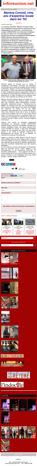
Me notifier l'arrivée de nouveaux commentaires (18, 206)
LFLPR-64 (5, 262)
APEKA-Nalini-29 (5, 335)
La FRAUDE (4, 395)
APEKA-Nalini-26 (14, 335)
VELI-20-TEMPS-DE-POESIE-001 (5, 307)
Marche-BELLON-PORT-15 (5, 321)
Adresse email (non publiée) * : (11, 182)
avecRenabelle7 (14, 276)
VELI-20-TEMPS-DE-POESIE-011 (14, 437)
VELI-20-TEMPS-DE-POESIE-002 (31, 437)
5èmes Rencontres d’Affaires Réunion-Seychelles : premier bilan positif (18, 232)
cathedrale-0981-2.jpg (14, 409)
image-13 (5, 350)
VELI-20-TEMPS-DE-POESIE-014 (14, 307)
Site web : (4, 188)
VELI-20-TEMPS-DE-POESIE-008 (22, 437)
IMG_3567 (5, 291)
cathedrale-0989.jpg (31, 409)
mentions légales (18, 454)
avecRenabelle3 (5, 276)
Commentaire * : (6, 193)
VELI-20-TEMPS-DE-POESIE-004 (5, 437)
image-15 (14, 350)
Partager (22, 169)
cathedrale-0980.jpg (5, 422)
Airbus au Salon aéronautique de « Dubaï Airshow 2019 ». (30, 232)
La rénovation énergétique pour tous (6, 232)
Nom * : (3, 177)
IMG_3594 (14, 291)
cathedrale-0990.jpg (5, 409)
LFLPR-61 (14, 262)
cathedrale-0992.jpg (23, 409)
